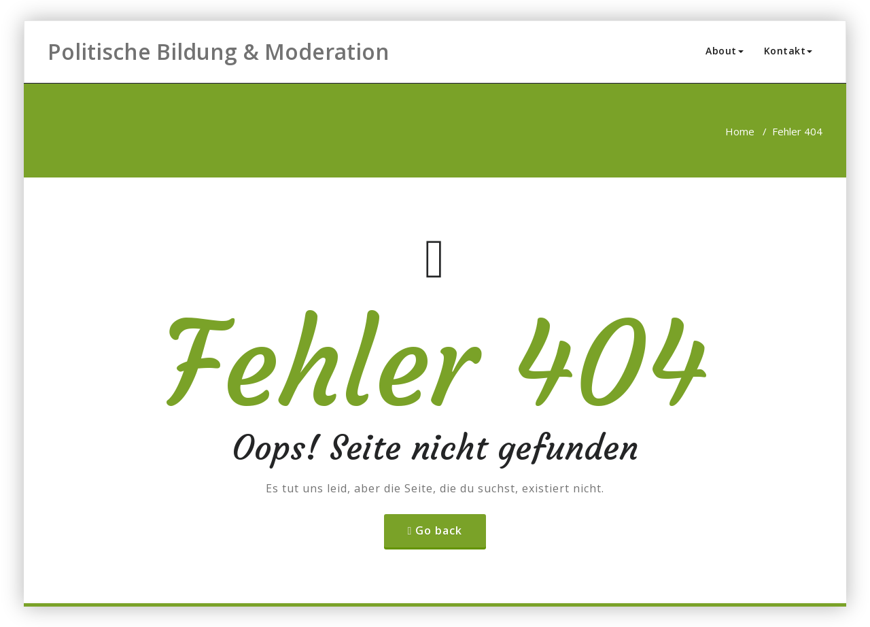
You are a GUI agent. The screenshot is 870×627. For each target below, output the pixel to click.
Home (739, 131)
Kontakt (788, 50)
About (725, 50)
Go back (438, 530)
